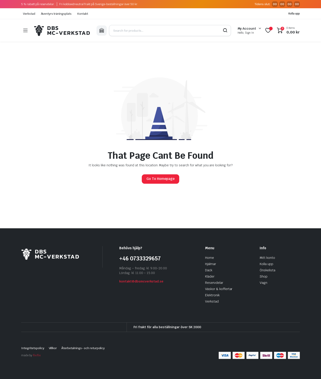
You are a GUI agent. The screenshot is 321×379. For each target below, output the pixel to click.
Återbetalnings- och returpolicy (83, 348)
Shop (264, 276)
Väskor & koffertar (218, 289)
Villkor (53, 348)
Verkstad (29, 14)
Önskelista (267, 270)
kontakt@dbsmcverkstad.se (141, 281)
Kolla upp (294, 13)
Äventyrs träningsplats (56, 14)
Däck (208, 270)
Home (209, 258)
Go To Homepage (160, 179)
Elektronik (212, 295)
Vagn (263, 283)
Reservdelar (214, 283)
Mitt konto (267, 258)
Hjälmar (210, 264)
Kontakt (82, 14)
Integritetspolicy (32, 348)
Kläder (209, 276)
